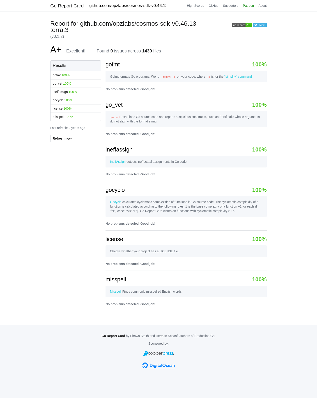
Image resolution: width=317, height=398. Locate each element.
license (62, 108)
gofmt (61, 75)
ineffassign (65, 92)
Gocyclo (116, 202)
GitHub (213, 5)
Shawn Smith (139, 336)
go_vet (62, 83)
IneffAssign (118, 161)
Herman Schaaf (167, 336)
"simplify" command (238, 76)
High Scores (195, 5)
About (262, 5)
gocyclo (62, 100)
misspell (63, 117)
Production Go (204, 336)
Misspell (116, 291)
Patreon (248, 5)
